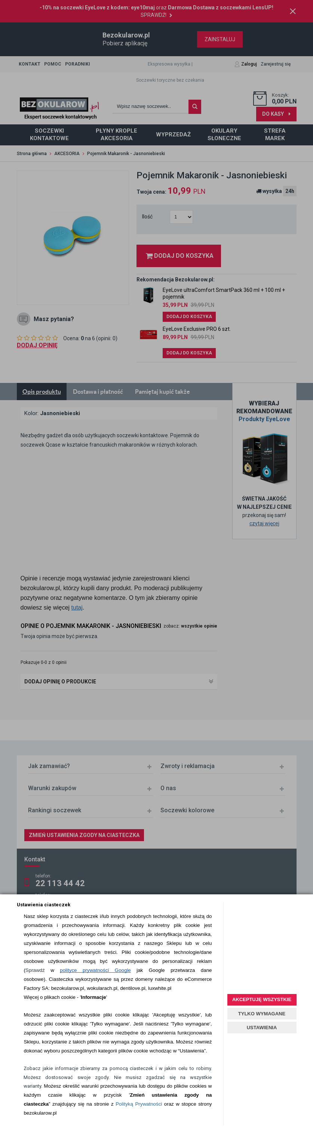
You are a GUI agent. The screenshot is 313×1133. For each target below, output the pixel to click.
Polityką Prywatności (139, 1104)
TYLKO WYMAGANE (261, 1013)
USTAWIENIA (262, 1027)
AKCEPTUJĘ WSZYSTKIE (261, 999)
